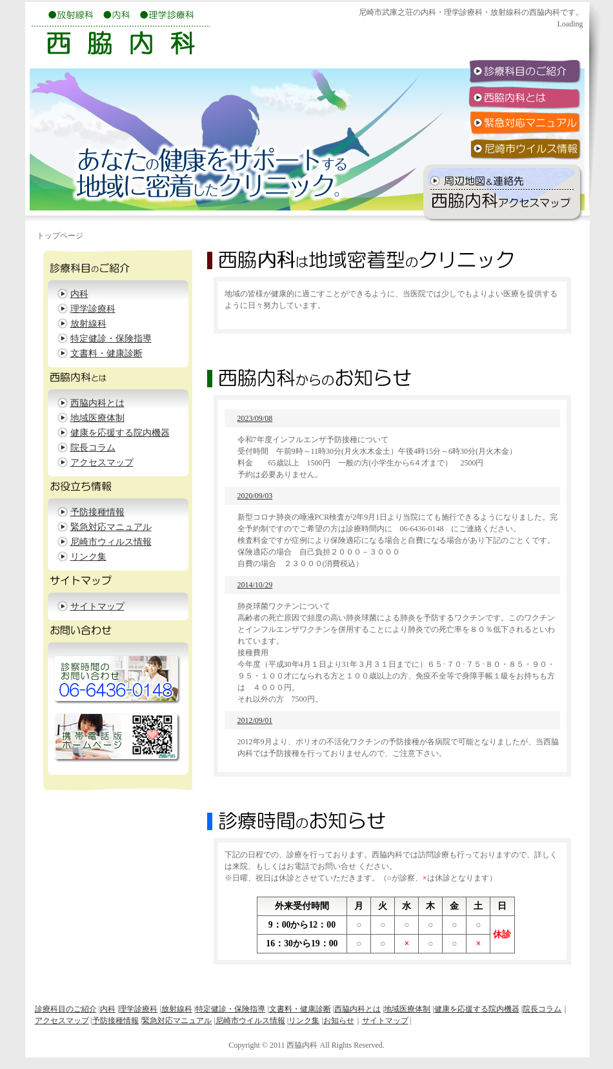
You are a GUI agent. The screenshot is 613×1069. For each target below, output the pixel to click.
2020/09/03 (255, 495)
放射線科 (88, 324)
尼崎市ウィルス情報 (111, 542)
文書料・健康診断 (106, 353)
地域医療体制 (97, 418)
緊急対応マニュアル (111, 527)
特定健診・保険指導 (111, 338)
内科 (79, 294)
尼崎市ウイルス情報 (250, 1020)
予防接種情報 (97, 512)
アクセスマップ (102, 462)
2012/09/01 (255, 720)
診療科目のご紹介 (66, 1008)
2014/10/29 (255, 584)
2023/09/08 (255, 418)
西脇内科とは (97, 403)
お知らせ (338, 1020)
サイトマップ (97, 606)
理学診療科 (93, 309)
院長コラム (93, 448)
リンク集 (88, 557)
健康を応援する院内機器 (120, 433)
